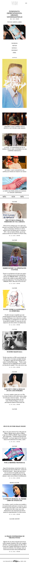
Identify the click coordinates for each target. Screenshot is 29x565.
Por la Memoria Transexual (14, 462)
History (17, 519)
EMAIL (14, 52)
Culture (14, 202)
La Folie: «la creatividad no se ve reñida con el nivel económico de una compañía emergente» (14, 149)
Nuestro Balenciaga (14, 352)
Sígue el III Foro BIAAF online (14, 426)
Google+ (3, 564)
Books (12, 482)
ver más (18, 235)
